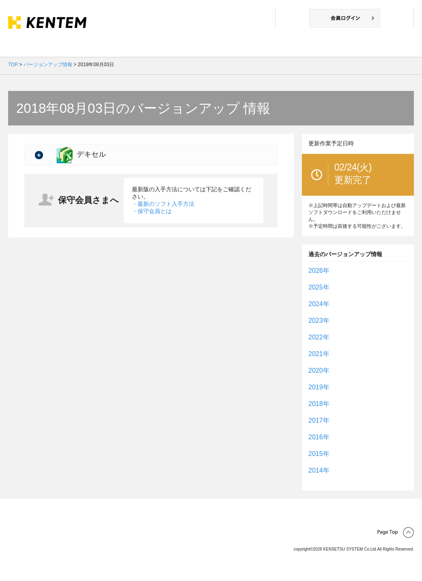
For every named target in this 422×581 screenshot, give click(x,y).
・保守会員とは (152, 211)
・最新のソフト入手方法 (163, 204)
